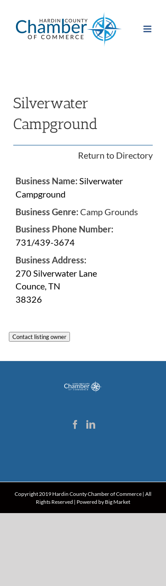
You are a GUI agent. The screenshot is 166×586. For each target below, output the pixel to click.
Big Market (117, 501)
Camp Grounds (109, 211)
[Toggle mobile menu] (148, 29)
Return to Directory (115, 155)
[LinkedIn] (90, 424)
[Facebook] (75, 424)
